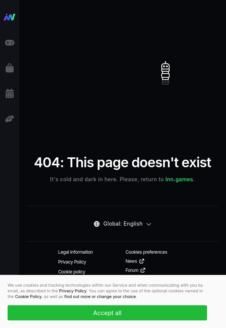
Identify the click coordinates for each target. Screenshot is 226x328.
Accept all (107, 313)
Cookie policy (72, 272)
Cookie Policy (28, 296)
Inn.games (179, 179)
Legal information (75, 252)
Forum (136, 270)
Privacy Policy (72, 262)
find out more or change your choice (100, 296)
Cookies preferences (146, 252)
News (135, 261)
